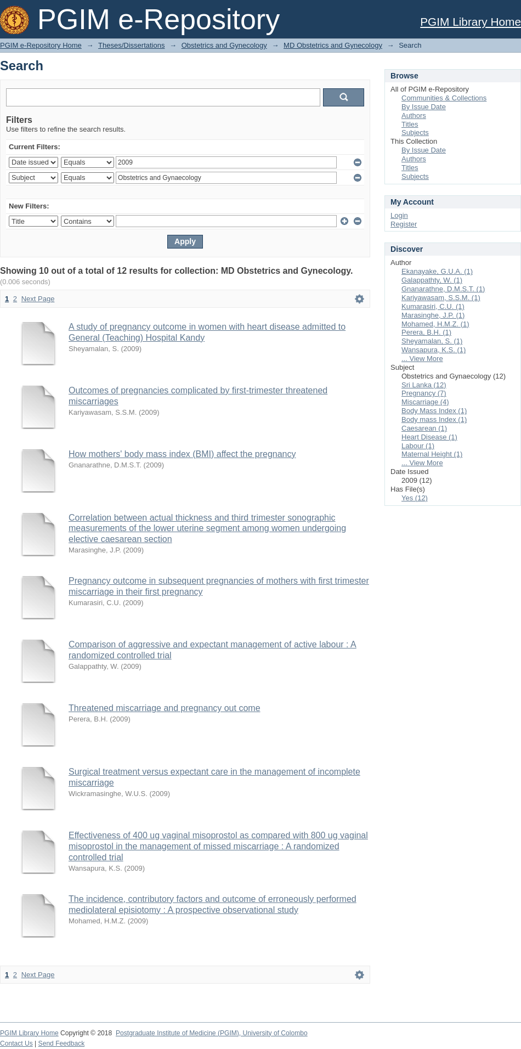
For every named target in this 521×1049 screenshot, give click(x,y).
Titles (409, 124)
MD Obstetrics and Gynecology (333, 45)
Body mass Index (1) (434, 419)
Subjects (415, 132)
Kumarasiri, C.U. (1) (433, 306)
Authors (413, 115)
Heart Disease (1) (429, 437)
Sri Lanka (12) (423, 385)
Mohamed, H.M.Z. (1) (435, 324)
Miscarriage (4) (425, 402)
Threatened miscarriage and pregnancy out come (164, 708)
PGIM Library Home (470, 21)
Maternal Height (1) (431, 454)
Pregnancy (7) (423, 393)
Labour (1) (417, 446)
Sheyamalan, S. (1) (431, 341)
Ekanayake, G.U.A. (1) (437, 271)
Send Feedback (61, 1043)
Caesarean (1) (424, 428)
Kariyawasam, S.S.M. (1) (440, 298)
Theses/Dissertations (131, 45)
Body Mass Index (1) (434, 411)
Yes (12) (414, 498)
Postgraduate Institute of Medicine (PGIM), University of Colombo (212, 1033)
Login (399, 215)
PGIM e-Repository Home (41, 45)
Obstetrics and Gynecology (224, 45)
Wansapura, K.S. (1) (433, 350)
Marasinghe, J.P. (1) (433, 315)
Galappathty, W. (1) (431, 280)
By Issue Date (423, 107)
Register (403, 224)
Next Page (38, 299)
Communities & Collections (443, 98)
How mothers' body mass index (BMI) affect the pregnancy (182, 454)
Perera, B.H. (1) (426, 332)
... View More (422, 358)
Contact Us (16, 1043)
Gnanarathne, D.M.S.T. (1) (443, 289)
